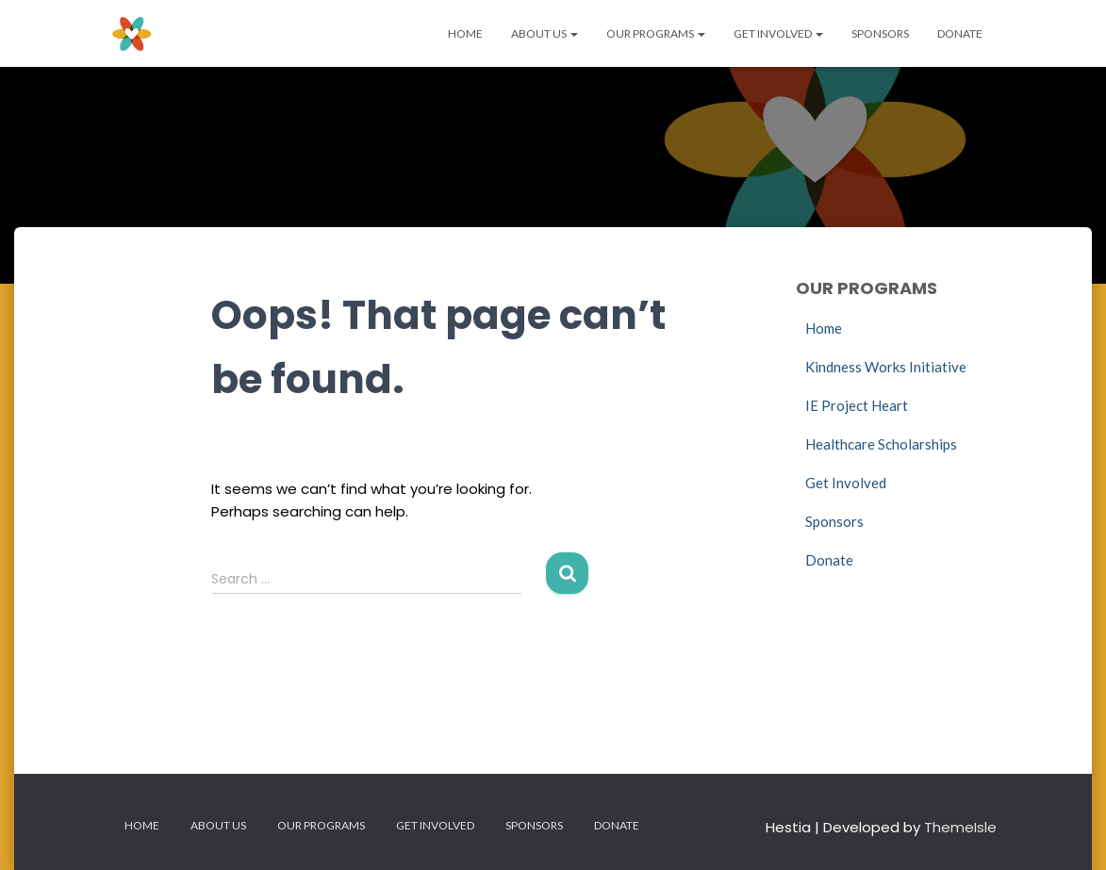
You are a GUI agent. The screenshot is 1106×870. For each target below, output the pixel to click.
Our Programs (655, 33)
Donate (959, 33)
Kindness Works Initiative (885, 366)
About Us (544, 33)
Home (465, 33)
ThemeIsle (960, 827)
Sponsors (880, 33)
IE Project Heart (856, 405)
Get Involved (778, 33)
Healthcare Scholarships (881, 443)
